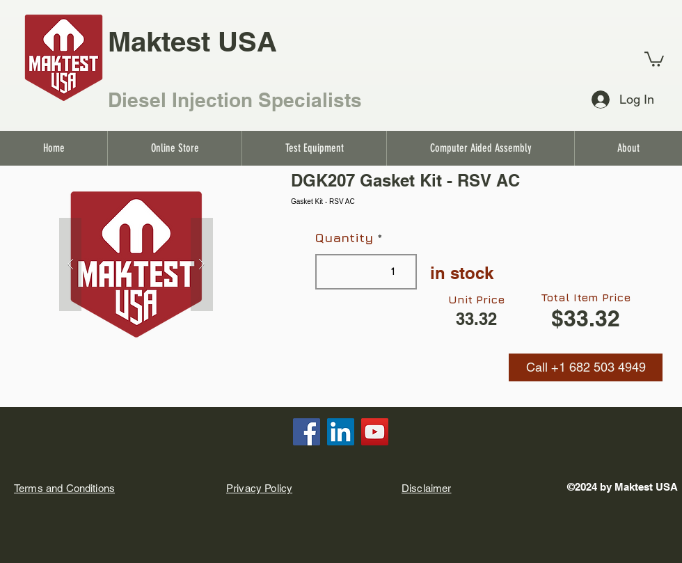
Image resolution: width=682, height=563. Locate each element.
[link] (654, 58)
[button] (586, 367)
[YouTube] (374, 431)
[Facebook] (306, 431)
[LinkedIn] (340, 431)
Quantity (344, 238)
